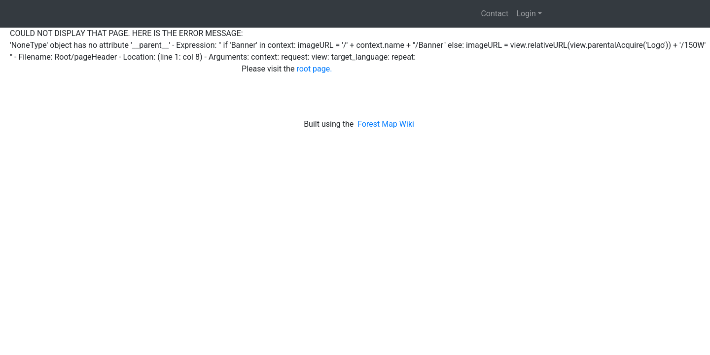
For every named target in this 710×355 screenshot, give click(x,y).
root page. (314, 68)
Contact (494, 13)
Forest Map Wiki (386, 124)
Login (525, 13)
